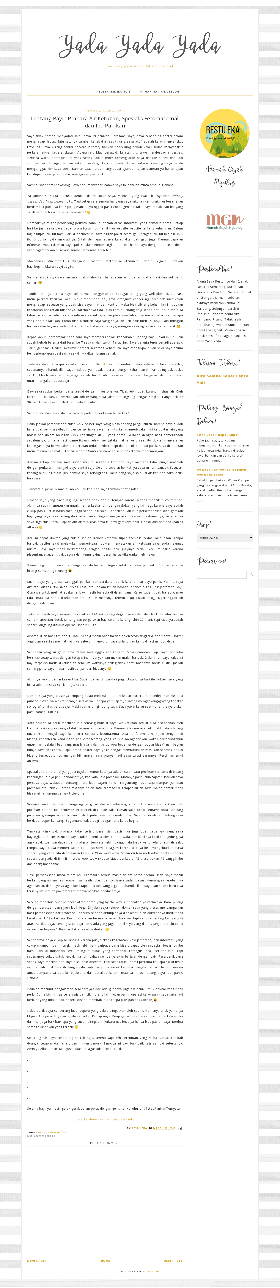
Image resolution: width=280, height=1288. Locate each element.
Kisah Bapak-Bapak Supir (217, 435)
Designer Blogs (150, 1271)
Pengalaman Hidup (51, 1132)
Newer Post (37, 1261)
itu (105, 364)
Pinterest (118, 1119)
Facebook (91, 1119)
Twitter (105, 1119)
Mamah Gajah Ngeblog (159, 91)
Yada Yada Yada (140, 48)
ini (92, 364)
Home (105, 1261)
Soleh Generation (114, 91)
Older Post (173, 1261)
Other (132, 1119)
